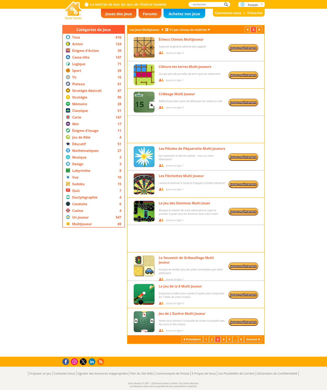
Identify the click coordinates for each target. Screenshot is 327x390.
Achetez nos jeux (184, 13)
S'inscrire (255, 13)
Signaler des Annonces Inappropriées (102, 373)
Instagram (75, 361)
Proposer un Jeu (40, 373)
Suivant (259, 29)
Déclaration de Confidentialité (277, 373)
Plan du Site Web (141, 373)
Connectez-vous (228, 13)
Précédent (247, 29)
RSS (101, 361)
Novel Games (73, 9)
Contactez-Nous (64, 373)
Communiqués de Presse (172, 373)
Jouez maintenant (243, 48)
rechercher (227, 4)
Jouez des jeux (118, 13)
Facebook (67, 361)
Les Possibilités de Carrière (236, 373)
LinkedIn (92, 362)
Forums (150, 13)
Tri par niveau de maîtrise (188, 30)
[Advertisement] (93, 292)
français (253, 5)
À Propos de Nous (204, 373)
